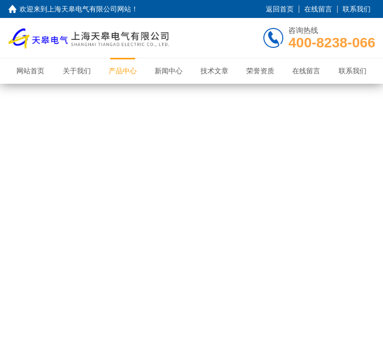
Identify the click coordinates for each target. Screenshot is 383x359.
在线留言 (318, 9)
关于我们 (77, 71)
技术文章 (214, 71)
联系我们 (357, 9)
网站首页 (30, 71)
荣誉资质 (260, 71)
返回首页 (280, 9)
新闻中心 (169, 71)
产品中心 (123, 71)
